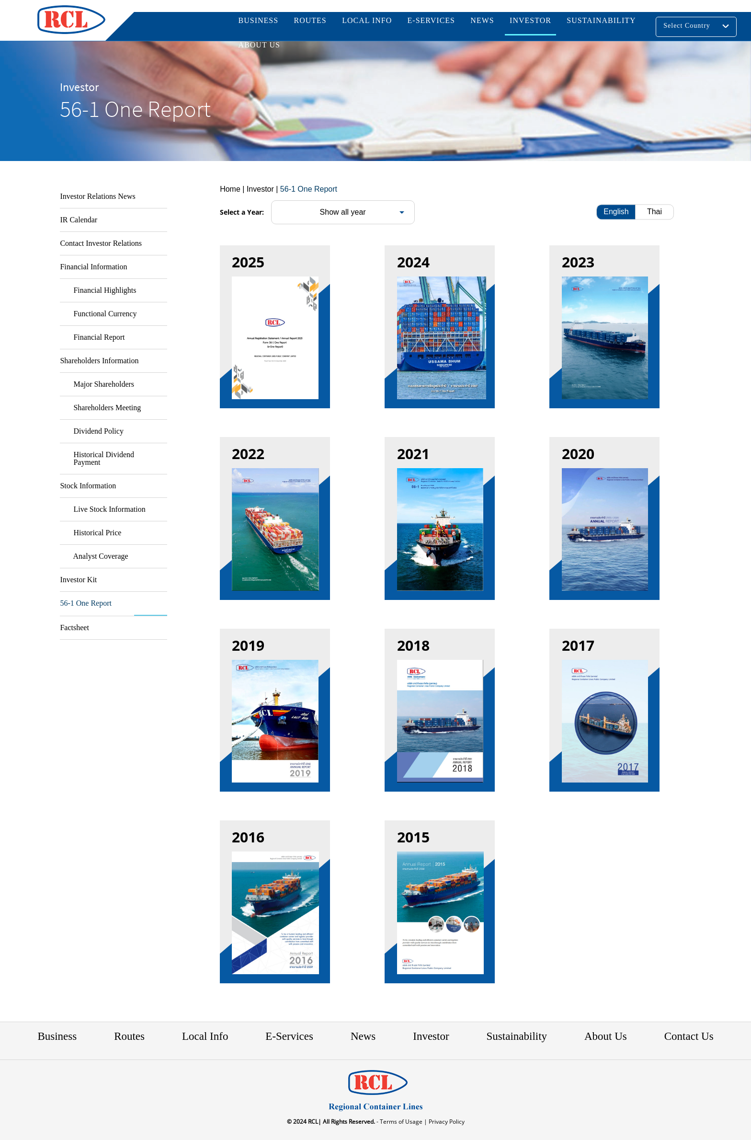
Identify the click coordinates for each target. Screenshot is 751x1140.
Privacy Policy (446, 1121)
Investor (431, 1036)
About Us (605, 1036)
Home (230, 189)
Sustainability (517, 1036)
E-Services (289, 1036)
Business (57, 1036)
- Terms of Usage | (401, 1121)
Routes (129, 1036)
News (363, 1036)
